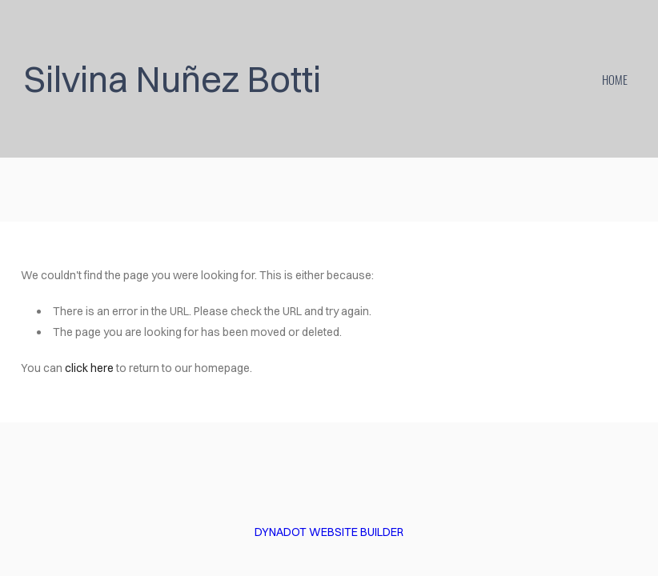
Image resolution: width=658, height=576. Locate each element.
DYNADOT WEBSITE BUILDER (329, 532)
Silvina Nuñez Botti (172, 79)
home (615, 79)
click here (89, 368)
